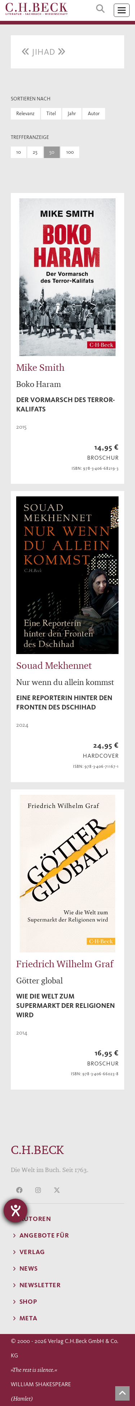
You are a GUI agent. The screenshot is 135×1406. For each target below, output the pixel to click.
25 (35, 152)
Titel (51, 114)
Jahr (72, 114)
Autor (94, 114)
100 (70, 152)
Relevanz (25, 114)
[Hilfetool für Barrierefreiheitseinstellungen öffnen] (15, 1210)
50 (51, 152)
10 (18, 152)
